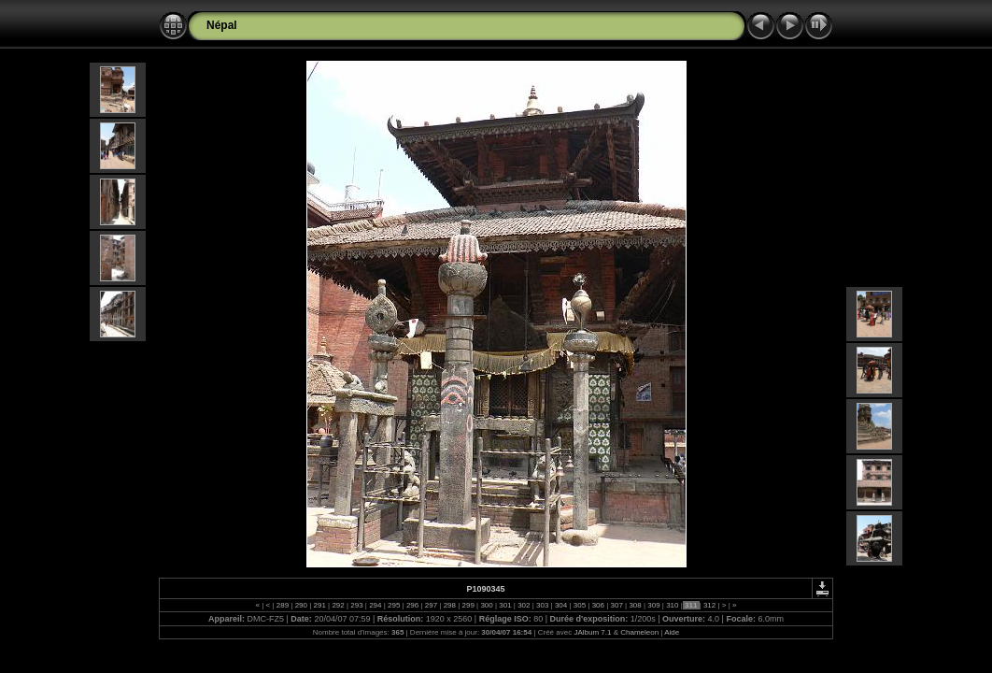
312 (709, 605)
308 (635, 605)
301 (505, 605)
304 (561, 605)
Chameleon (639, 632)
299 (468, 605)
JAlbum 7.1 (592, 632)
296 (412, 605)
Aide (671, 632)
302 (524, 605)
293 (356, 605)
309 (653, 605)
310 (672, 605)
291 (319, 605)
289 (283, 605)
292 (338, 605)
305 (580, 605)
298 (449, 605)
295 (394, 605)
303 (542, 605)
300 (486, 605)
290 (300, 605)
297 (431, 605)
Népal (221, 25)
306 (597, 605)
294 (375, 605)
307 (616, 605)
